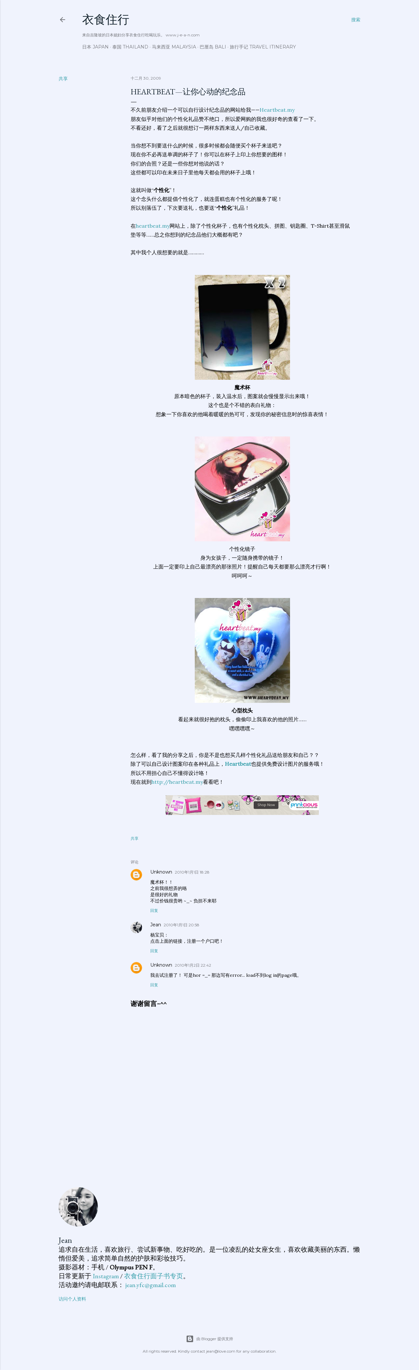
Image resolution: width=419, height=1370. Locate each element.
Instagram (106, 1276)
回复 (154, 910)
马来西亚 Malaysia (174, 47)
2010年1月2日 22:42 (193, 965)
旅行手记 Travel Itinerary (263, 47)
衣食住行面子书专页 (153, 1276)
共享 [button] (63, 79)
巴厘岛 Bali (213, 47)
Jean (155, 925)
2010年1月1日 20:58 (181, 924)
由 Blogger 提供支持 (209, 1339)
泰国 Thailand (130, 47)
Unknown (161, 872)
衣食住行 (105, 19)
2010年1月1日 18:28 (192, 872)
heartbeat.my (153, 225)
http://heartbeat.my (177, 782)
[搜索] (355, 20)
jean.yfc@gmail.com (150, 1285)
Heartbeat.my (277, 109)
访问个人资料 (72, 1299)
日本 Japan (95, 47)
